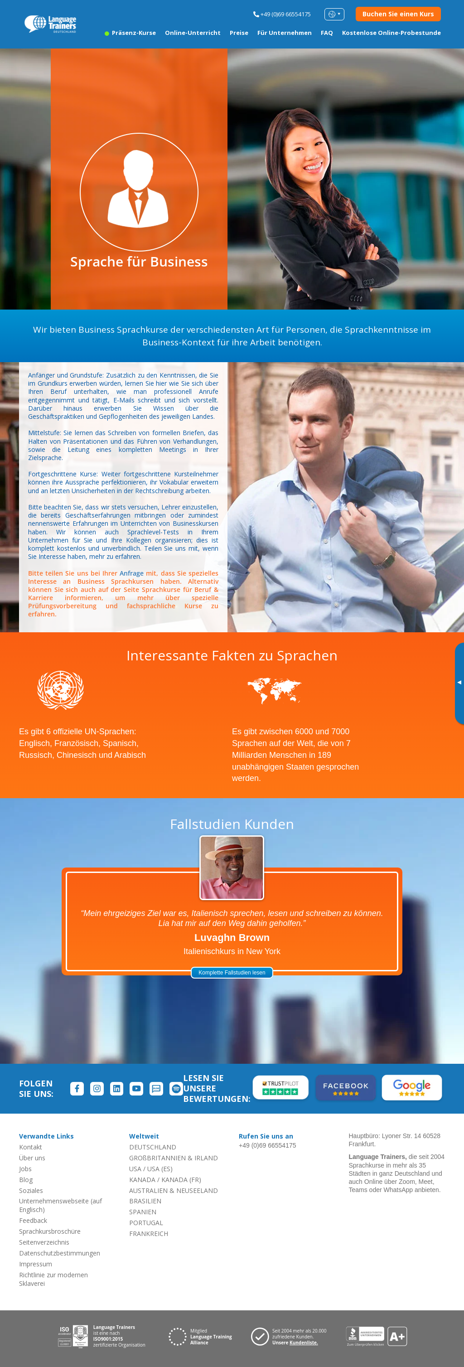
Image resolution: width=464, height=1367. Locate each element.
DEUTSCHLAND (152, 1147)
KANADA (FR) (181, 1179)
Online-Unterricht (193, 33)
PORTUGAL (146, 1222)
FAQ (327, 33)
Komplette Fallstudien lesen (231, 973)
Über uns (32, 1158)
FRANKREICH (148, 1233)
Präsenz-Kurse (130, 33)
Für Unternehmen (284, 33)
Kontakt (30, 1147)
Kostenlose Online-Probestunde (391, 33)
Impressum (35, 1264)
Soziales (31, 1190)
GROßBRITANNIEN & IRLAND (173, 1158)
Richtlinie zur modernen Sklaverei (53, 1279)
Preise (239, 33)
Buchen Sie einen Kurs (398, 14)
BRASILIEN (145, 1201)
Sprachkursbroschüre (50, 1231)
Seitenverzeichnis (44, 1242)
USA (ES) (160, 1168)
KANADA (142, 1179)
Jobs (25, 1168)
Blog (26, 1179)
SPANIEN (142, 1211)
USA (135, 1168)
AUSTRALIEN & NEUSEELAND (173, 1190)
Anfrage (132, 573)
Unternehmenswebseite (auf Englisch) (60, 1205)
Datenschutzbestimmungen (59, 1253)
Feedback (33, 1220)
